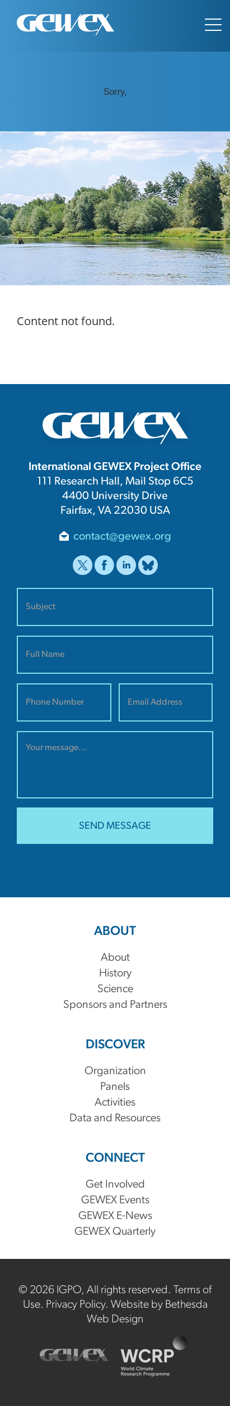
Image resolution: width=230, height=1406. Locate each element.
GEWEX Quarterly (115, 1232)
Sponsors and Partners (115, 1005)
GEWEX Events (115, 1200)
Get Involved (115, 1184)
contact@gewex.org (122, 536)
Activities (115, 1102)
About (115, 958)
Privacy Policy (75, 1305)
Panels (115, 1087)
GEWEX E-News (115, 1216)
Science (115, 989)
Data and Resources (115, 1118)
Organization (115, 1071)
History (115, 973)
